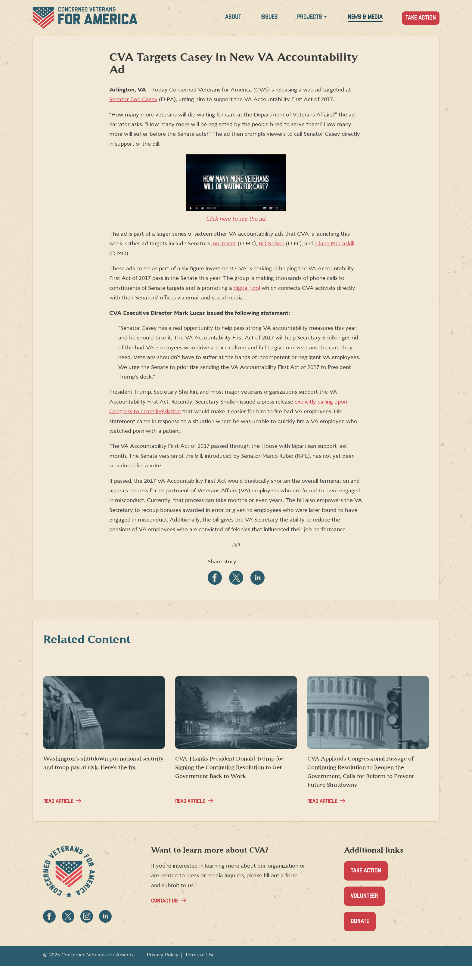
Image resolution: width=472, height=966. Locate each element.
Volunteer (368, 899)
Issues (269, 17)
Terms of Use (200, 955)
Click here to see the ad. (236, 219)
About (233, 17)
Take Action (420, 17)
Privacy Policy (163, 955)
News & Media (365, 17)
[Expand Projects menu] (325, 18)
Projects (309, 17)
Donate (363, 924)
